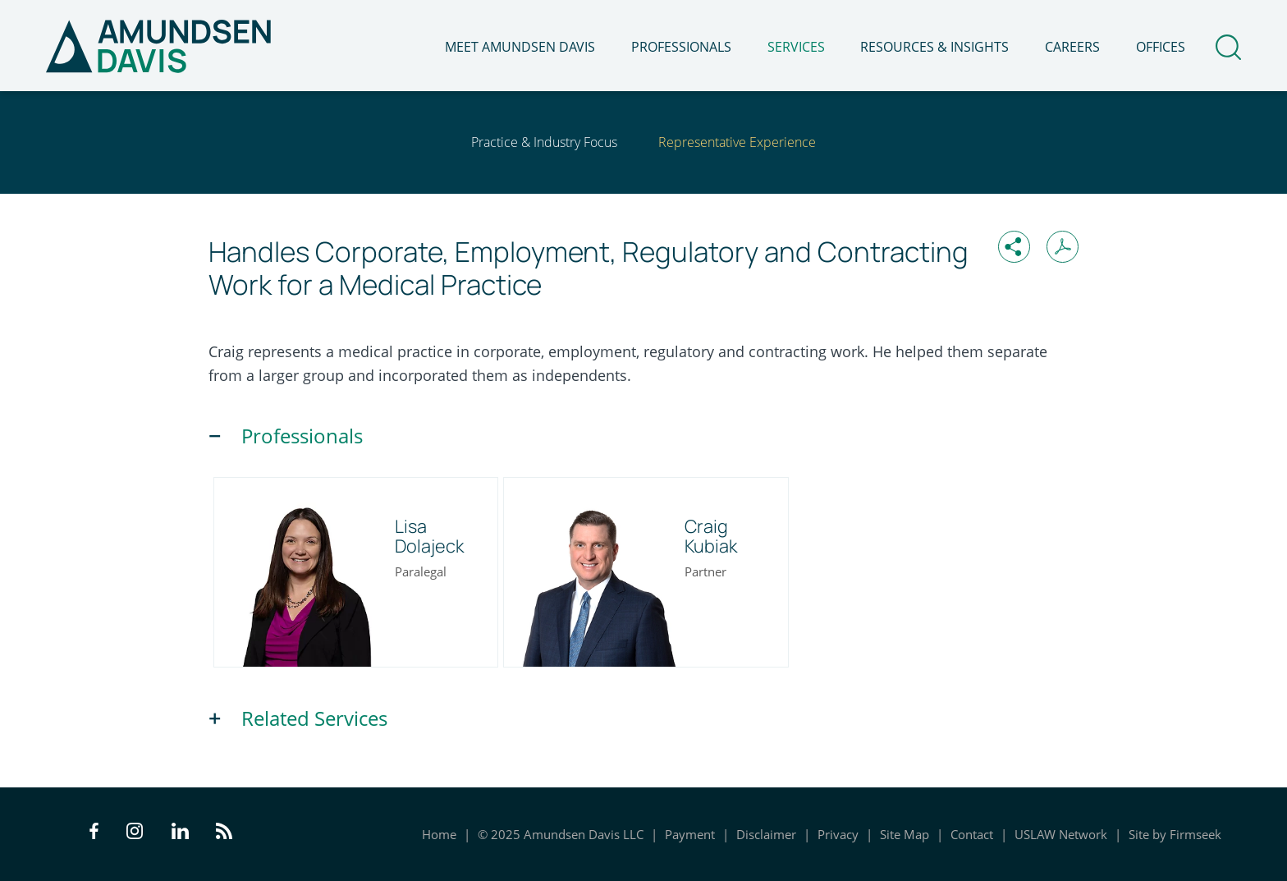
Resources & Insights (934, 47)
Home (439, 834)
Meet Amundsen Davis (520, 47)
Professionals (681, 47)
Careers (1072, 47)
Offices (1160, 47)
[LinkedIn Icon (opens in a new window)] (180, 834)
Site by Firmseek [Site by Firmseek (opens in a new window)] (1175, 834)
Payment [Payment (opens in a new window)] (690, 834)
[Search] (1228, 47)
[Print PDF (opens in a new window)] (1063, 247)
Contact (971, 834)
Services (796, 47)
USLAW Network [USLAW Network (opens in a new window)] (1060, 834)
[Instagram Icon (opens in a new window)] (135, 834)
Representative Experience (737, 142)
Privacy (838, 834)
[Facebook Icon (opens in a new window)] (94, 834)
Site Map (904, 834)
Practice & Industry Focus (544, 142)
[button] (1014, 247)
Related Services (314, 718)
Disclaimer (766, 834)
